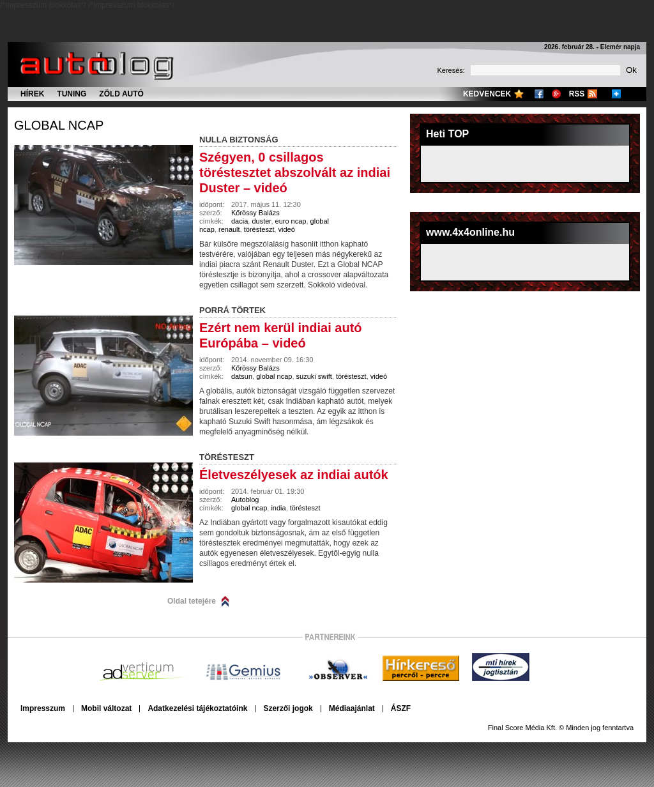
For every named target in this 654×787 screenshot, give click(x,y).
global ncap (58, 125)
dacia (239, 221)
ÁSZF (401, 708)
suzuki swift (314, 376)
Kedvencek (487, 93)
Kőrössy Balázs (255, 213)
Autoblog (245, 499)
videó (286, 229)
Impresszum (42, 708)
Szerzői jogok (287, 708)
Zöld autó (121, 93)
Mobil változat (106, 708)
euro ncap (291, 221)
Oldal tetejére (191, 601)
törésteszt (259, 229)
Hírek (32, 93)
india (278, 508)
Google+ (556, 93)
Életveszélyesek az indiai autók (293, 475)
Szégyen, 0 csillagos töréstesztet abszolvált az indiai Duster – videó (294, 172)
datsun (241, 376)
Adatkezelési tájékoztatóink (197, 708)
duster (261, 221)
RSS (577, 93)
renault (229, 229)
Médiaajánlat (352, 708)
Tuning (71, 93)
